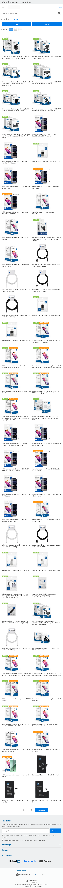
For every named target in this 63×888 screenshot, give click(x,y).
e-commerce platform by (32, 886)
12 (31, 810)
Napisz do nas (26, 2)
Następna (41, 810)
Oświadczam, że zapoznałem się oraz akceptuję (24, 840)
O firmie (4, 2)
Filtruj (16, 24)
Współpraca (14, 2)
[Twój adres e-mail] (25, 830)
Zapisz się (55, 831)
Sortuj (47, 24)
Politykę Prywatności (39, 840)
